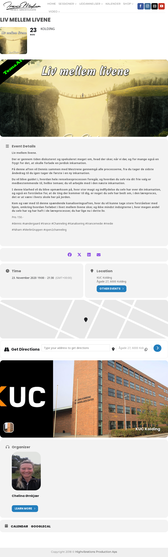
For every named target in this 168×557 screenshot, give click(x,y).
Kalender (113, 3)
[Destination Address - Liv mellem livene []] (134, 347)
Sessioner (68, 4)
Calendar (19, 526)
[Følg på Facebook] (140, 6)
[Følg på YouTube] (161, 6)
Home (51, 3)
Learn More (25, 508)
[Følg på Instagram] (147, 6)
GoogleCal (41, 526)
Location (105, 271)
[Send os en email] (154, 6)
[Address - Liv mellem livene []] (76, 347)
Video (54, 12)
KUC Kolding (104, 277)
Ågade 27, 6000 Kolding (111, 281)
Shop (128, 4)
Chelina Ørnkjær (25, 496)
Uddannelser (91, 4)
